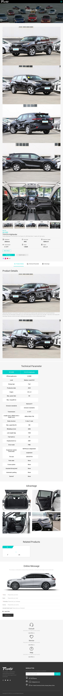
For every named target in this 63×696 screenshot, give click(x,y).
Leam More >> (31, 633)
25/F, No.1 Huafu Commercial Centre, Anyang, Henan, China (42, 685)
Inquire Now (7, 611)
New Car (4, 230)
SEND (57, 673)
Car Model (33, 13)
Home (28, 13)
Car (37, 13)
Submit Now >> (8, 615)
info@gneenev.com (36, 682)
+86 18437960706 (33, 678)
